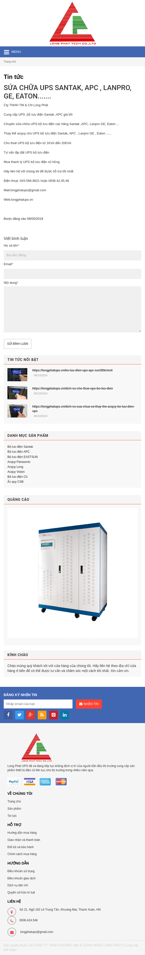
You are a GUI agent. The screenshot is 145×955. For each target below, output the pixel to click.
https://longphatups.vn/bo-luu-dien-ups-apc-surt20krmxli (72, 370)
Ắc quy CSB (15, 481)
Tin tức (12, 816)
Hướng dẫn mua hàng (21, 832)
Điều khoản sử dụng (21, 871)
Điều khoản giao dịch (21, 878)
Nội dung (11, 283)
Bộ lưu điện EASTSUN (22, 457)
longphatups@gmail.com (36, 932)
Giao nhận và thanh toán (23, 840)
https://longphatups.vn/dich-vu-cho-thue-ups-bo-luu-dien (72, 388)
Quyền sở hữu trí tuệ (21, 892)
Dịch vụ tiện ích (17, 885)
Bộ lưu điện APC (18, 451)
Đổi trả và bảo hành (20, 847)
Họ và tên (11, 245)
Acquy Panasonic (19, 462)
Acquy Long (15, 467)
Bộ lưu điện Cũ (17, 476)
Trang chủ (14, 801)
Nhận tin (91, 704)
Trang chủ (10, 61)
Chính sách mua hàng (21, 854)
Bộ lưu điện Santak (20, 446)
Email (8, 264)
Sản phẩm (14, 808)
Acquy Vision (16, 472)
